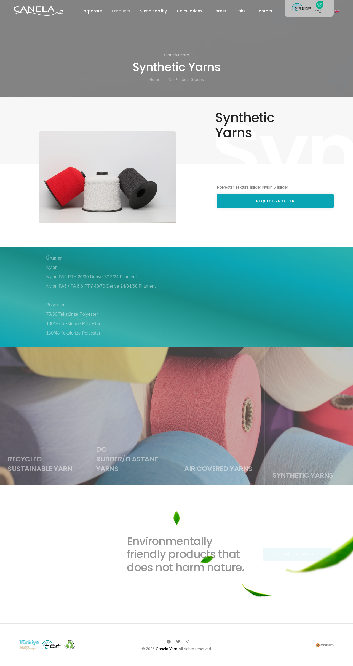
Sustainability (153, 11)
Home (155, 79)
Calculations (189, 11)
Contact (264, 11)
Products (121, 11)
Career (219, 11)
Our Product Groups (186, 79)
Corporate (91, 11)
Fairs (241, 11)
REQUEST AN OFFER (275, 201)
